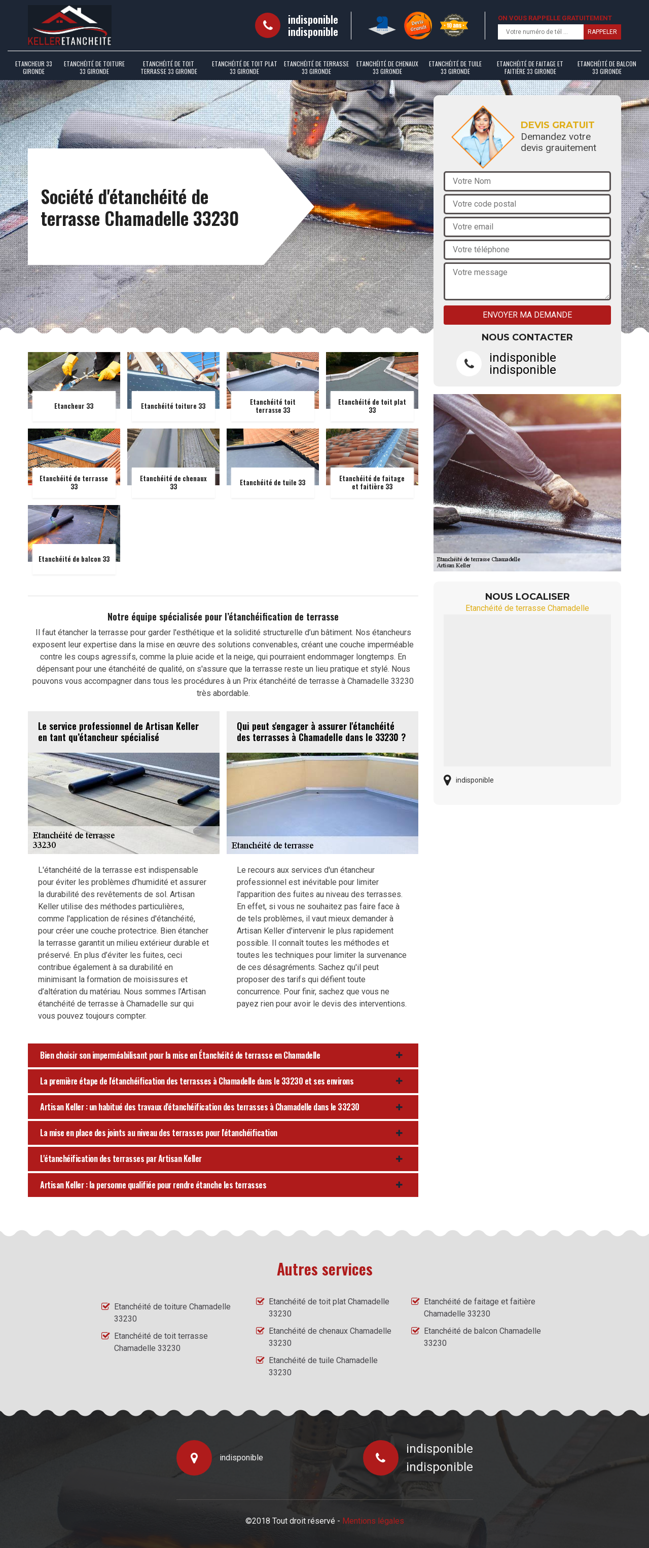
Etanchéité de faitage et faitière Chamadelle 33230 (479, 1308)
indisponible (313, 19)
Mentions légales (373, 1521)
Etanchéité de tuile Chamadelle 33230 (323, 1366)
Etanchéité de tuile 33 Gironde (455, 67)
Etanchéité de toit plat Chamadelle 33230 (329, 1308)
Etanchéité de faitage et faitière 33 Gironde (530, 67)
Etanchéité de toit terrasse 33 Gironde (168, 67)
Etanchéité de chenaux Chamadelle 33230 (330, 1337)
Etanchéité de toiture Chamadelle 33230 (172, 1313)
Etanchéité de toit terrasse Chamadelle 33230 (161, 1342)
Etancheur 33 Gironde (33, 67)
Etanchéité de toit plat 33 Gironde (244, 67)
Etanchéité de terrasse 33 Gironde (316, 67)
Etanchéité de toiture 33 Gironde (94, 67)
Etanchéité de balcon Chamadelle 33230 (482, 1337)
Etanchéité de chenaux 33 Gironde (387, 67)
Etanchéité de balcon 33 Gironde (607, 67)
